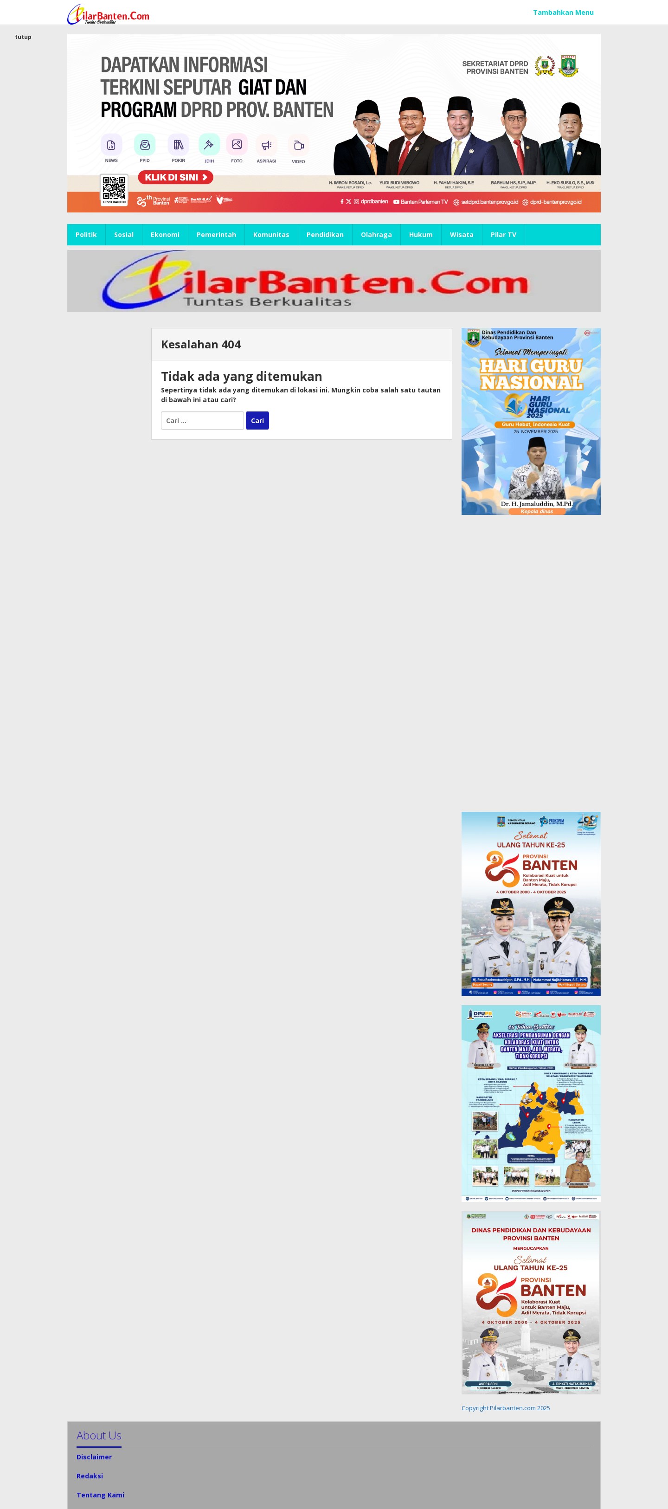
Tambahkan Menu (563, 12)
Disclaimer (94, 1456)
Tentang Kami (100, 1494)
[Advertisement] (104, 467)
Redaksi (90, 1475)
